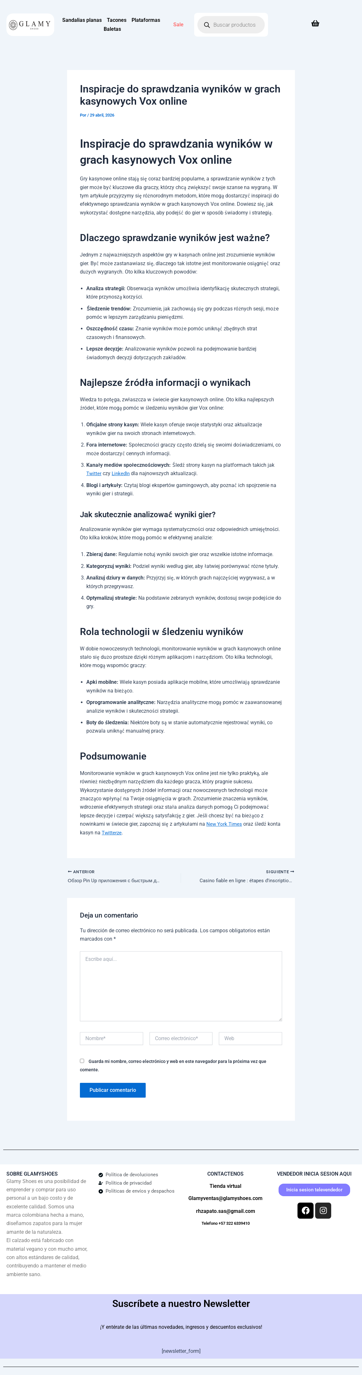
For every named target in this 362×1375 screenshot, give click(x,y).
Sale (178, 25)
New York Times (224, 824)
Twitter (94, 473)
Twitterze (112, 832)
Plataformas (146, 20)
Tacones (116, 20)
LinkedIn (122, 473)
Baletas (112, 29)
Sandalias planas (82, 20)
